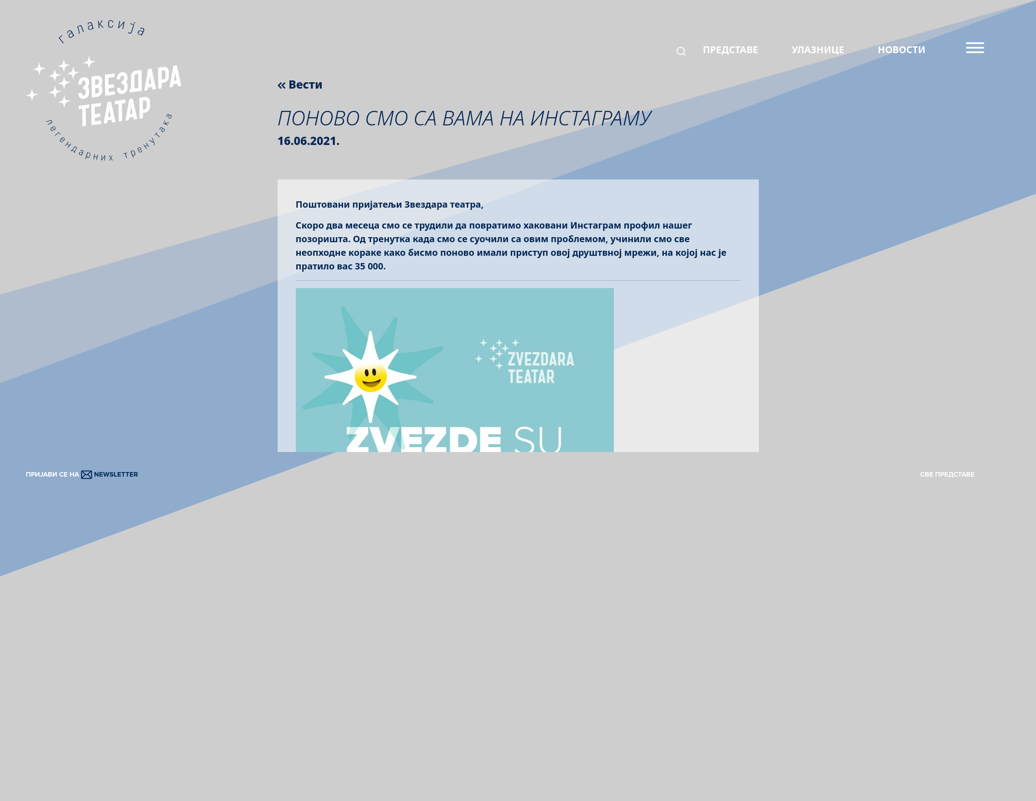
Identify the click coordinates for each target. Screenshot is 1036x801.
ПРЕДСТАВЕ (730, 49)
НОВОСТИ (902, 49)
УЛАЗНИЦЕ (818, 49)
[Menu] (975, 51)
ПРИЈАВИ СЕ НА (82, 474)
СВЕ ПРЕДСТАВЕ (947, 474)
